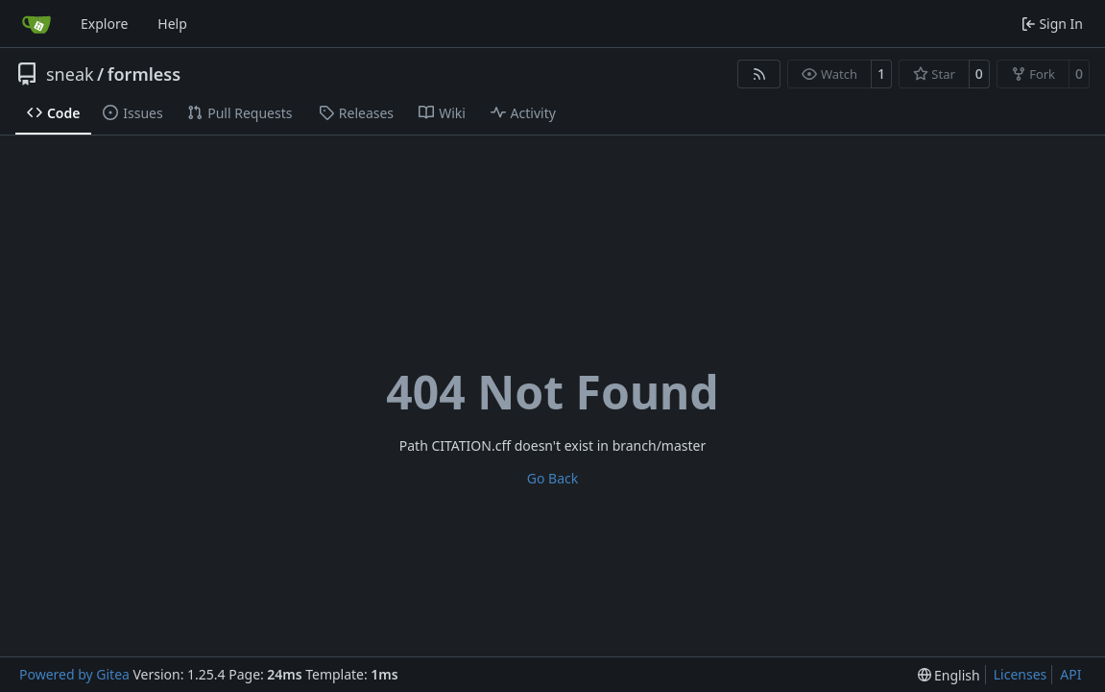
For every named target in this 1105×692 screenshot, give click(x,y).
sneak (70, 74)
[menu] (949, 675)
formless (144, 74)
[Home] (36, 24)
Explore (104, 23)
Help (172, 23)
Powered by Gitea (74, 674)
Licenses (1020, 674)
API (1070, 674)
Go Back (552, 478)
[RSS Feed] (759, 74)
